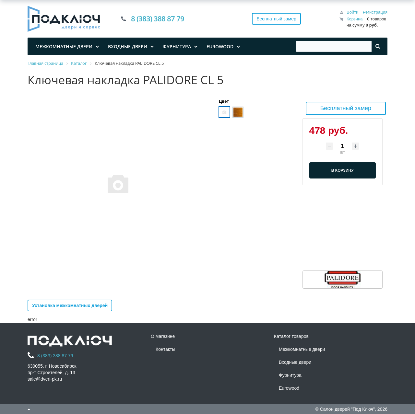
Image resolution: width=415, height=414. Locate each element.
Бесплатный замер (276, 18)
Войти (352, 12)
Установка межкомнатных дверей (70, 305)
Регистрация (375, 12)
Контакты (165, 349)
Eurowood (289, 388)
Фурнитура (290, 375)
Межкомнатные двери (302, 349)
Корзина (355, 19)
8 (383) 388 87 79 (157, 18)
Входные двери (295, 362)
